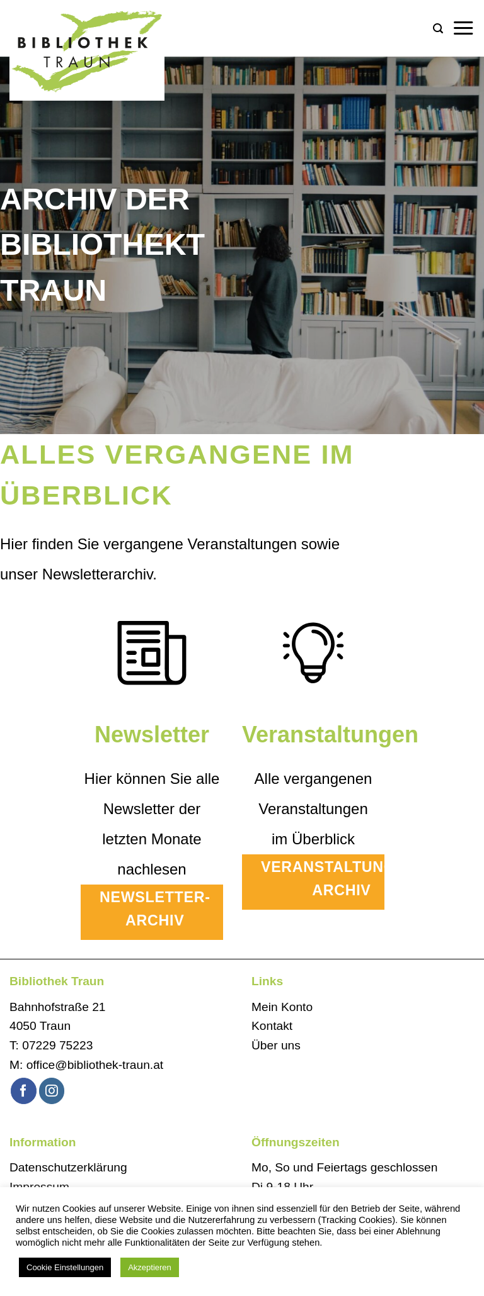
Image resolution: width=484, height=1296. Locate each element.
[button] (438, 28)
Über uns (276, 1045)
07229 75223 (57, 1045)
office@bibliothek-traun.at (95, 1064)
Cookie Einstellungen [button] (64, 1267)
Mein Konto (282, 1007)
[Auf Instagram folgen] (52, 1090)
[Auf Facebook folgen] (24, 1090)
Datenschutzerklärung (68, 1167)
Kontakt (271, 1025)
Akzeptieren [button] (149, 1267)
